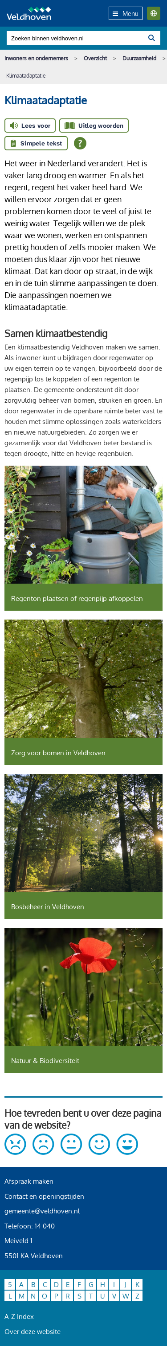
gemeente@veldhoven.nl (42, 1211)
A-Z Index (19, 1316)
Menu (125, 13)
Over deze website (32, 1331)
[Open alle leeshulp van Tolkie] (80, 143)
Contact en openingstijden (44, 1196)
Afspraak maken (28, 1181)
